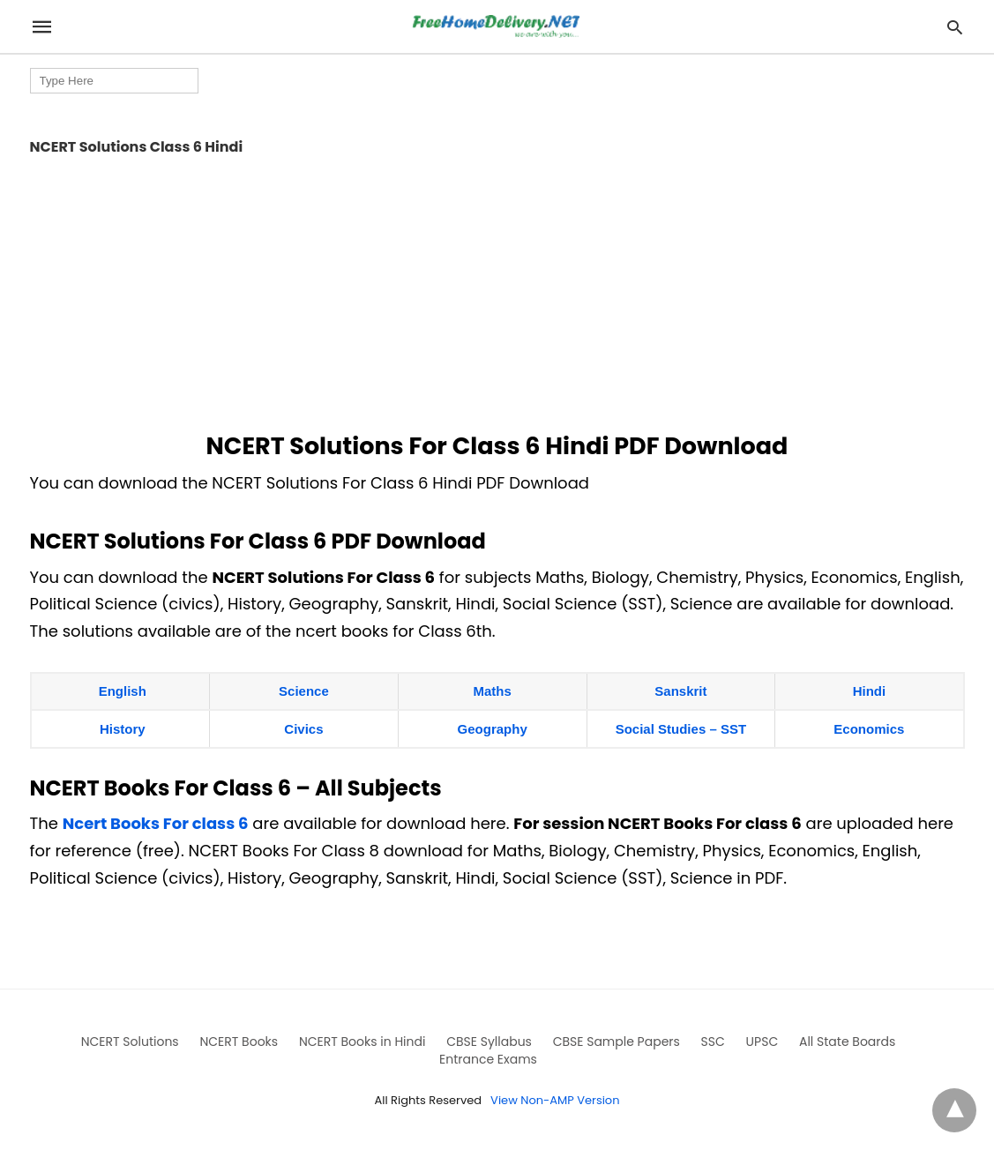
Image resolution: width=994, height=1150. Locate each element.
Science (304, 690)
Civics (303, 728)
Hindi (869, 690)
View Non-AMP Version (554, 1100)
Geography (492, 728)
